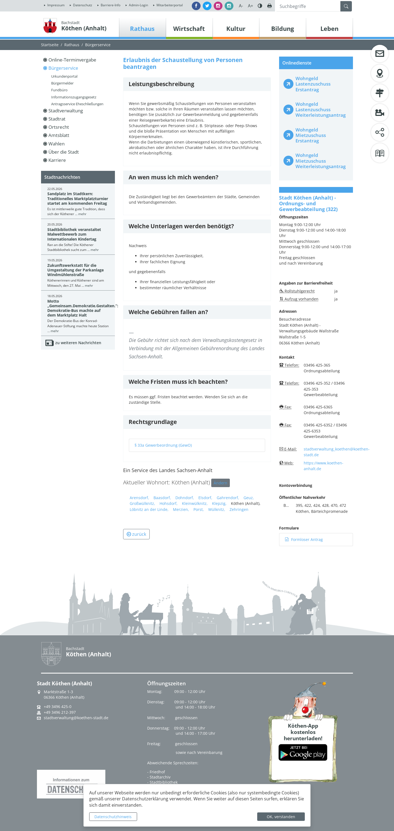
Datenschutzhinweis (113, 816)
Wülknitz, (216, 509)
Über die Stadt (63, 152)
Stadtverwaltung (65, 110)
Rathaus (71, 44)
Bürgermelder (62, 83)
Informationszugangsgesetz (73, 97)
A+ (250, 6)
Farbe (260, 5)
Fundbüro (59, 89)
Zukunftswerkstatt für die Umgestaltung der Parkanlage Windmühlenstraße (75, 270)
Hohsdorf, (169, 503)
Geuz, (249, 497)
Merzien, (181, 509)
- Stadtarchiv (158, 777)
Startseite (50, 44)
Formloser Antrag (304, 539)
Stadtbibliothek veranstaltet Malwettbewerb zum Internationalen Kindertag (74, 234)
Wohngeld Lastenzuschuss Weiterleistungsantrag (321, 109)
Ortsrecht (58, 127)
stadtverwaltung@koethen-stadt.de (76, 718)
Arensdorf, (139, 497)
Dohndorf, (184, 497)
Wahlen (56, 144)
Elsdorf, (205, 497)
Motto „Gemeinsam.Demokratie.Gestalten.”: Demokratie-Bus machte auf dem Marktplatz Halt (82, 308)
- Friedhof (156, 771)
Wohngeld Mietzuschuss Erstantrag (311, 135)
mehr (82, 214)
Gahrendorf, (228, 497)
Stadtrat (56, 119)
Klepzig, (219, 503)
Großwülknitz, (142, 503)
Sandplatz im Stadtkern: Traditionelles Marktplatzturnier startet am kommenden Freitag (77, 198)
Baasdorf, (162, 497)
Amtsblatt (58, 135)
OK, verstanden (281, 816)
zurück (136, 534)
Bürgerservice (98, 44)
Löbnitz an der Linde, (149, 509)
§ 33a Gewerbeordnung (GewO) (163, 445)
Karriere (57, 160)
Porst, (198, 509)
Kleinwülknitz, (195, 503)
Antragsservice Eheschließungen (77, 103)
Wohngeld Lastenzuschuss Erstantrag (313, 83)
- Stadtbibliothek (162, 782)
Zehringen (239, 509)
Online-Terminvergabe (72, 60)
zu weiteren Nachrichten (78, 342)
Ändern (220, 482)
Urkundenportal (64, 76)
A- (241, 6)
